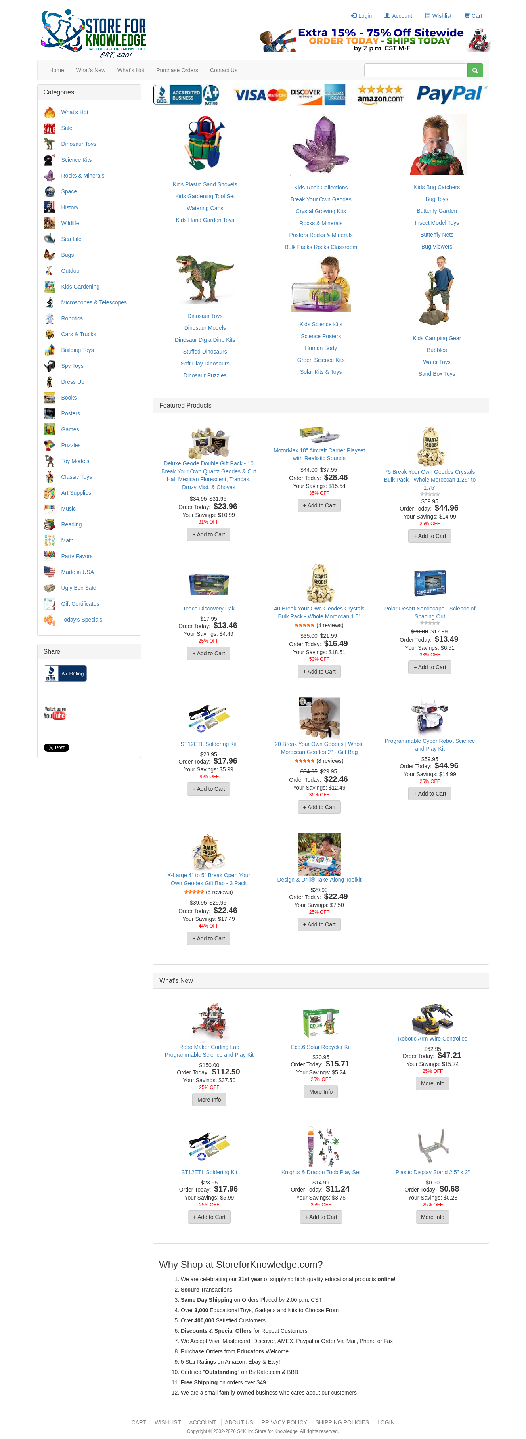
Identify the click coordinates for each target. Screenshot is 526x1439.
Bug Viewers (436, 246)
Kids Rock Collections (321, 187)
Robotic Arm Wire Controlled (433, 1038)
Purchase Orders (177, 70)
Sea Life (71, 239)
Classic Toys (76, 477)
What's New (90, 70)
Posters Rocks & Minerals (321, 235)
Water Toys (437, 362)
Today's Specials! (82, 619)
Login (361, 16)
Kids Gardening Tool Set (205, 196)
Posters (70, 413)
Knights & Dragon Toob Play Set (321, 1172)
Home (57, 70)
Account (398, 16)
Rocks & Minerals (83, 175)
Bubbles (437, 350)
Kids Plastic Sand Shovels (205, 184)
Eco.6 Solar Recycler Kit (321, 1047)
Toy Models (75, 461)
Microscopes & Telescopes (94, 302)
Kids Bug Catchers (437, 187)
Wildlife (70, 223)
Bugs (67, 255)
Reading (71, 524)
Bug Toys (437, 199)
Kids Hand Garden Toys (205, 220)
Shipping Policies (342, 1422)
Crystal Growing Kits (321, 211)
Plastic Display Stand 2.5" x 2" (433, 1172)
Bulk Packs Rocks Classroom (321, 247)
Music (68, 508)
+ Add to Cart (208, 534)
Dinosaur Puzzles (205, 375)
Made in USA (77, 572)
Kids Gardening (80, 286)
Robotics (72, 318)
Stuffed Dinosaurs (205, 351)
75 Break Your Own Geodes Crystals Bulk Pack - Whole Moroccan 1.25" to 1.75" (430, 480)
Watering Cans (205, 208)
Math (67, 540)
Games (70, 429)
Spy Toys (72, 366)
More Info (209, 1099)
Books (69, 397)
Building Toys (77, 350)
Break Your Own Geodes (321, 199)
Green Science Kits (321, 360)
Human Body (321, 348)
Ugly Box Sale (78, 588)
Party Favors (77, 556)
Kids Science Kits (321, 324)
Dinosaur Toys (78, 144)
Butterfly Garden (437, 211)
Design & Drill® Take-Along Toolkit (319, 879)
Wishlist (438, 16)
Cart (473, 16)
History (70, 207)
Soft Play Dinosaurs (205, 363)
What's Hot (130, 70)
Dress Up (72, 382)
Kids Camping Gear (437, 338)
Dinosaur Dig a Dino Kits (205, 340)
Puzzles (71, 445)
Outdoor (71, 271)
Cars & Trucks (78, 334)
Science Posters (321, 336)
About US (239, 1422)
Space (69, 191)
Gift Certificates (80, 604)
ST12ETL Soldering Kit (209, 744)
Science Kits (76, 160)
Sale (67, 128)
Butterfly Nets (436, 235)
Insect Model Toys (437, 223)
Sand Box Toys (437, 374)
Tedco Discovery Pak (209, 608)
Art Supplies (76, 493)
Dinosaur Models (205, 328)
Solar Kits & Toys (321, 372)
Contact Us (223, 70)
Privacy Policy (284, 1422)
